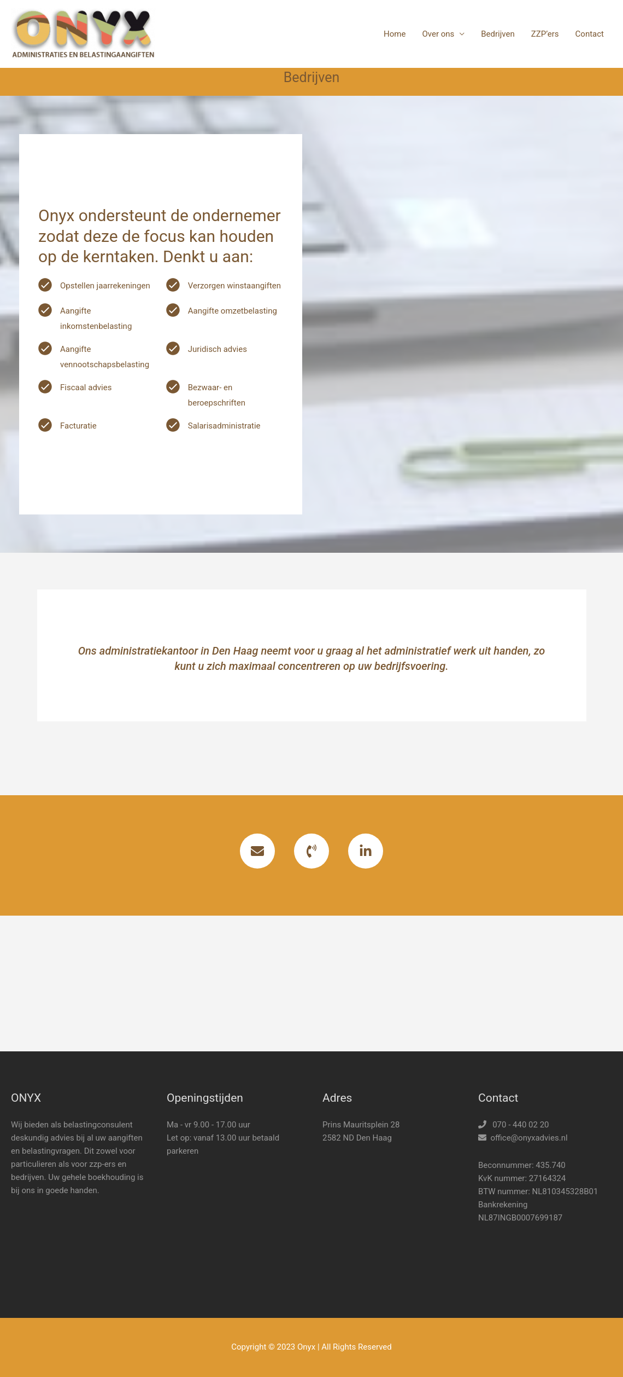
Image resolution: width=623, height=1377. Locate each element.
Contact (589, 34)
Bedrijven (498, 34)
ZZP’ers (545, 34)
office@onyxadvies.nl (528, 1138)
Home (394, 34)
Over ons (438, 34)
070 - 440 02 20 (520, 1125)
